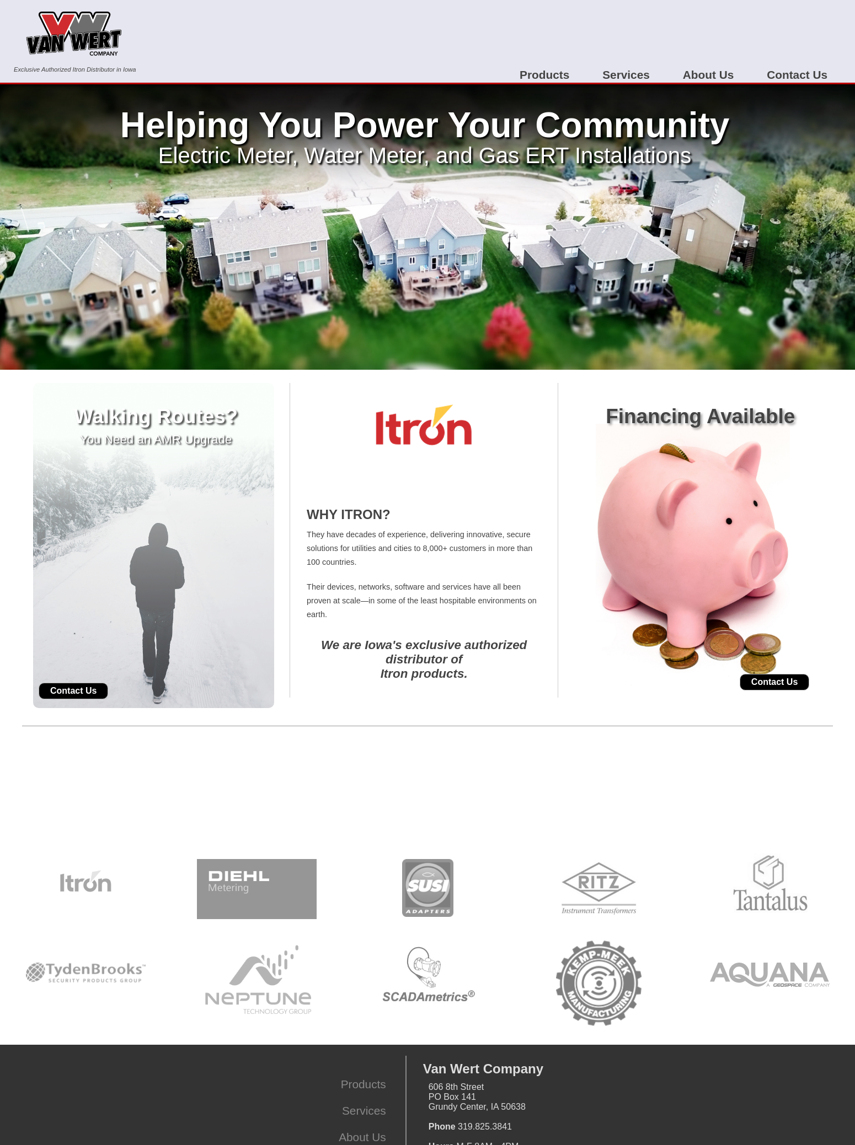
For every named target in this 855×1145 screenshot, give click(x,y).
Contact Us (797, 74)
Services (626, 74)
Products (544, 74)
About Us (708, 74)
